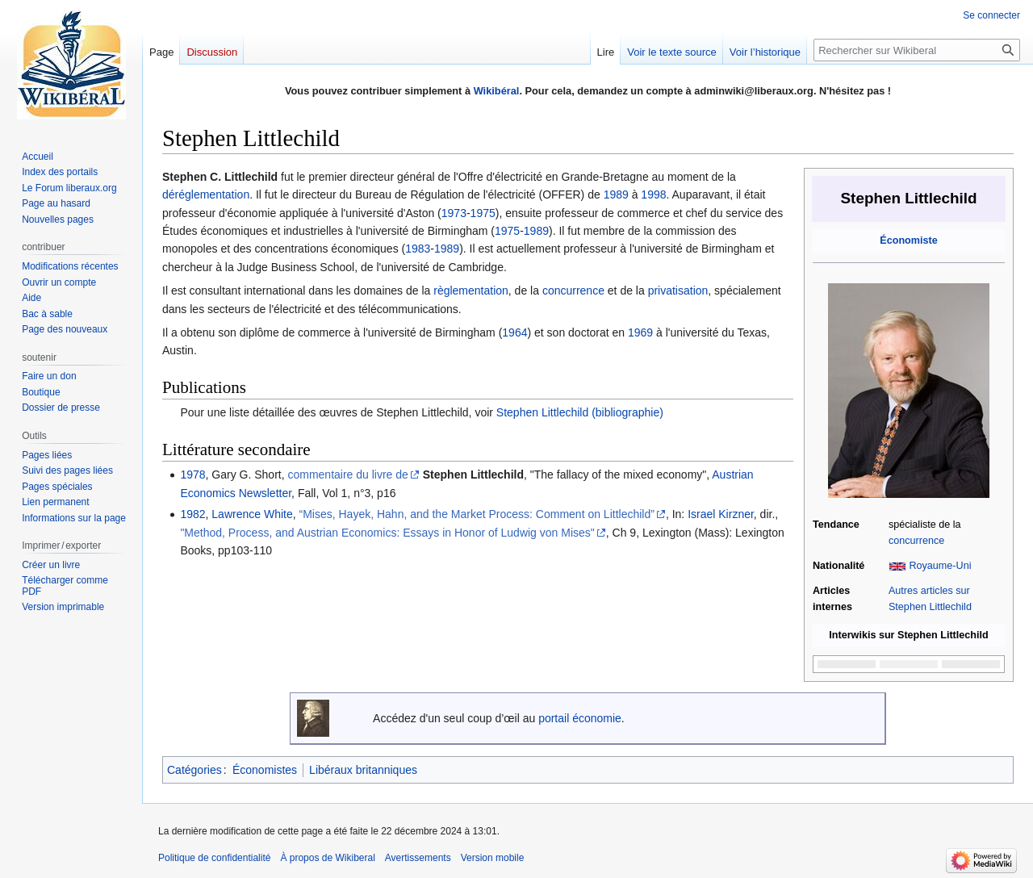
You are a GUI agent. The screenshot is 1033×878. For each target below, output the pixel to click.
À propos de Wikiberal (327, 857)
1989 (616, 194)
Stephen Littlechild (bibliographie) (579, 412)
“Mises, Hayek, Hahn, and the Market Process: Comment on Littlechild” (477, 514)
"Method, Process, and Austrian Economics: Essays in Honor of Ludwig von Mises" (387, 532)
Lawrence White (251, 514)
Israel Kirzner (721, 514)
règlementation (470, 290)
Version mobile (493, 857)
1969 (640, 332)
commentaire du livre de (347, 474)
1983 (417, 248)
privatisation (678, 290)
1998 (653, 194)
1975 (483, 213)
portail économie (579, 718)
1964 (514, 332)
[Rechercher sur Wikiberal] (916, 50)
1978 (192, 474)
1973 (453, 213)
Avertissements (418, 857)
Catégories (194, 769)
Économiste (908, 240)
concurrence (916, 540)
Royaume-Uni (940, 565)
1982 (192, 514)
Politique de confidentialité (214, 857)
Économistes (264, 769)
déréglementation (205, 194)
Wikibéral (497, 91)
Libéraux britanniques (363, 769)
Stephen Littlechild (473, 474)
